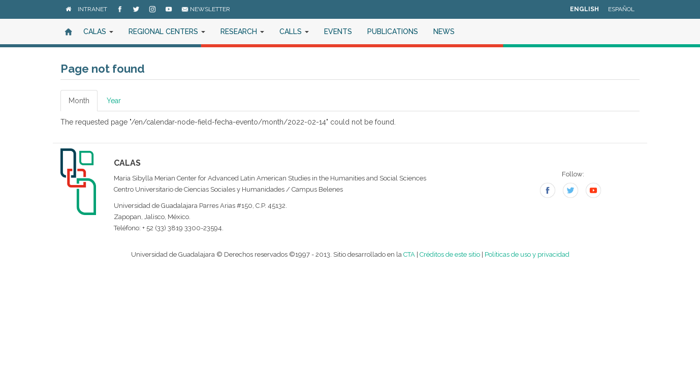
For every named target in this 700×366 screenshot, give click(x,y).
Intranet (92, 9)
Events (338, 31)
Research (242, 31)
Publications (392, 31)
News (444, 31)
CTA (409, 254)
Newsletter (205, 9)
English (584, 9)
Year (114, 101)
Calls (294, 31)
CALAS (98, 31)
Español (621, 9)
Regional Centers (167, 31)
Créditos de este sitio (450, 254)
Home (68, 31)
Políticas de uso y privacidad (527, 254)
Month (83, 103)
